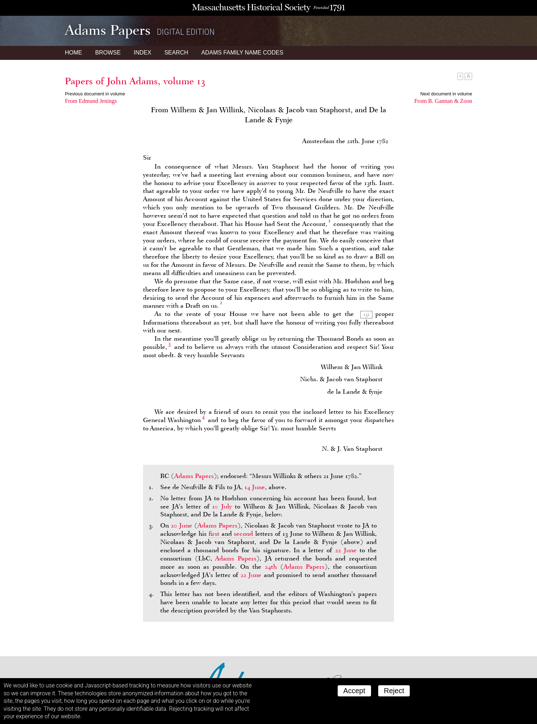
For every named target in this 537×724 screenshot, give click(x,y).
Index (142, 52)
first (214, 534)
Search (176, 52)
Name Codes (242, 52)
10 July (222, 506)
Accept (354, 691)
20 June (181, 525)
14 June (254, 487)
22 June (346, 550)
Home (73, 52)
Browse (107, 52)
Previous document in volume (95, 93)
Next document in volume (446, 93)
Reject (394, 691)
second (243, 534)
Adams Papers (194, 476)
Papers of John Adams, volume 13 (135, 81)
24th (271, 567)
